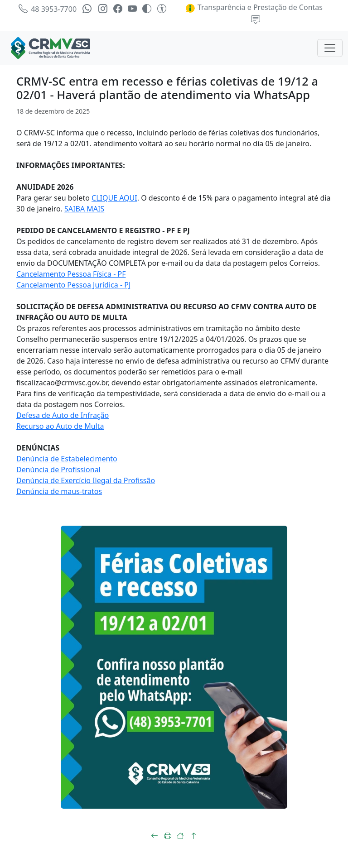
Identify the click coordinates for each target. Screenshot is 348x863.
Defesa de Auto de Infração (62, 415)
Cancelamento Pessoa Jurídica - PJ (73, 285)
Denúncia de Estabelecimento (66, 459)
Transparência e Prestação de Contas (254, 7)
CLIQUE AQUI (114, 198)
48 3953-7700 (48, 9)
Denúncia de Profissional (58, 470)
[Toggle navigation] (330, 48)
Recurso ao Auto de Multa (60, 426)
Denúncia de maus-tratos (59, 491)
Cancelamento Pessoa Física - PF (71, 274)
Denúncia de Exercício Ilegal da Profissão (85, 480)
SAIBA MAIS (84, 209)
